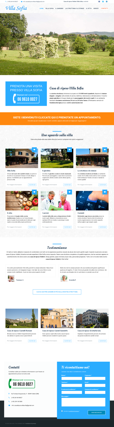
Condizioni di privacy (30, 423)
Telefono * (64, 382)
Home (42, 8)
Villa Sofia (49, 8)
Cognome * (88, 375)
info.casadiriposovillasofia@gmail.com (33, 1)
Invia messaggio (97, 412)
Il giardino (59, 8)
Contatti (104, 8)
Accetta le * (72, 411)
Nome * (63, 375)
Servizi (95, 8)
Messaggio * (65, 396)
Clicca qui (32, 184)
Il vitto (89, 8)
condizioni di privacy (74, 411)
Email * (87, 382)
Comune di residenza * (92, 389)
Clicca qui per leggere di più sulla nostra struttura (57, 292)
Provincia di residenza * (68, 389)
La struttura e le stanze (74, 8)
